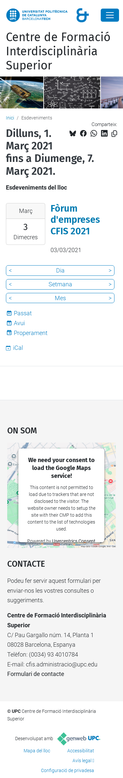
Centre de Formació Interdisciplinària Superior (58, 51)
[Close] (110, 15)
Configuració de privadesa (67, 770)
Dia (60, 270)
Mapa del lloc (37, 750)
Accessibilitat (80, 750)
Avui (19, 323)
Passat (23, 313)
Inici (10, 117)
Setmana (60, 284)
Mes (60, 298)
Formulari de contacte (35, 673)
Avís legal (82, 760)
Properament (31, 332)
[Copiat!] (114, 134)
